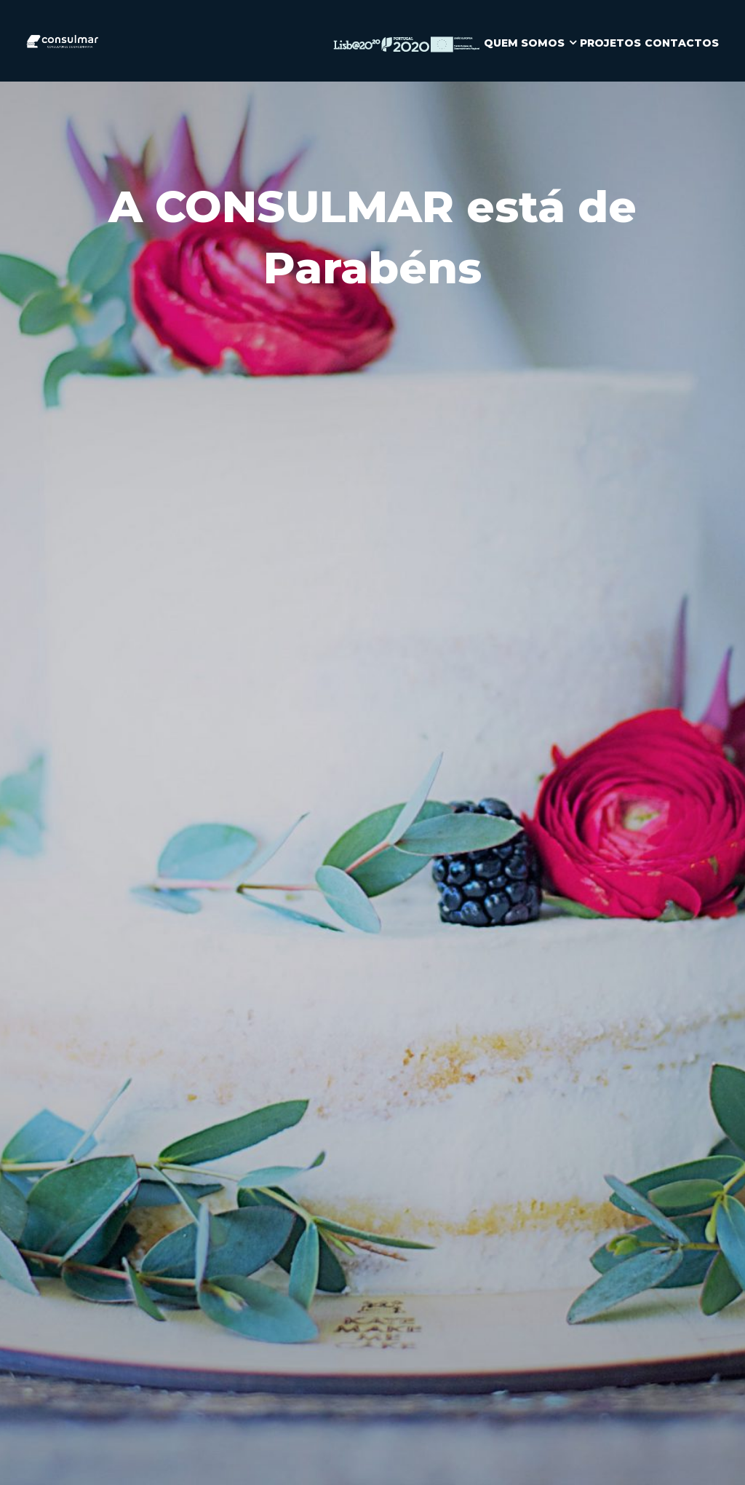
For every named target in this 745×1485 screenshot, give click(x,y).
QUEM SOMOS (524, 43)
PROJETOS (610, 43)
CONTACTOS (682, 43)
